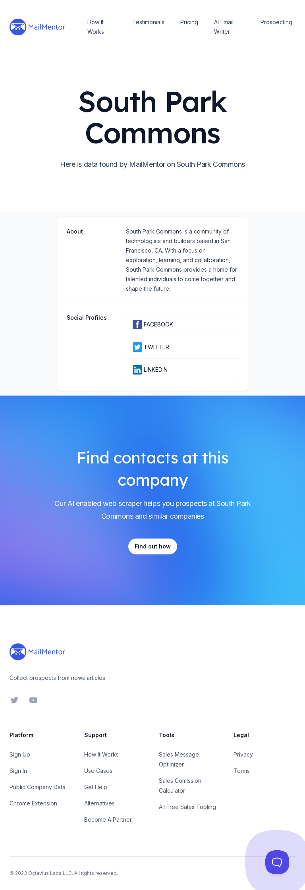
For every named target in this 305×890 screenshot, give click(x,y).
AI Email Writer (224, 27)
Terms (242, 770)
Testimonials (148, 22)
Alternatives (99, 803)
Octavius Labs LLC (50, 873)
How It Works (95, 27)
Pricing (189, 22)
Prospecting (276, 22)
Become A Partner (108, 819)
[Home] (37, 27)
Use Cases (98, 770)
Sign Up (20, 754)
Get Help (95, 787)
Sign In (18, 770)
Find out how (153, 546)
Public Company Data (38, 787)
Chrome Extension (33, 803)
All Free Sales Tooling (187, 806)
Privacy (243, 754)
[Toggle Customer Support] (277, 862)
